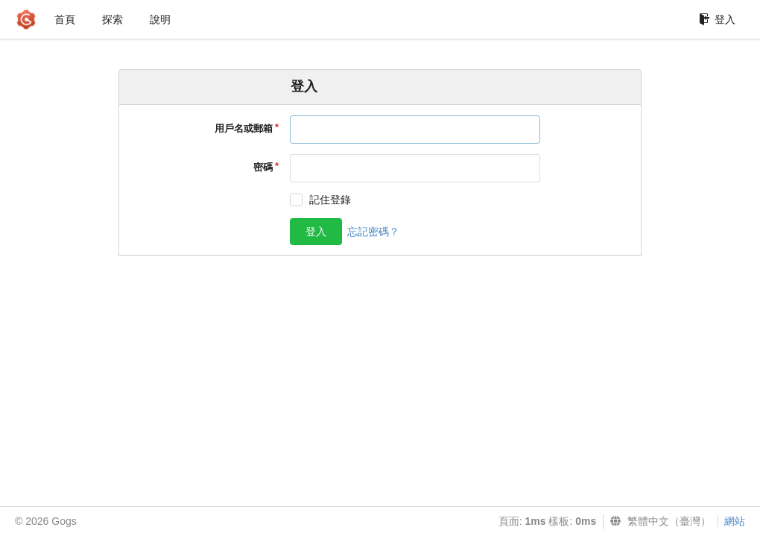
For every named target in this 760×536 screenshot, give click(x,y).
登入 (717, 19)
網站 (734, 521)
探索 (112, 19)
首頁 (64, 19)
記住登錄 (330, 199)
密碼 (263, 167)
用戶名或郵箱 (244, 128)
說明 (160, 19)
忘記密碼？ (373, 231)
